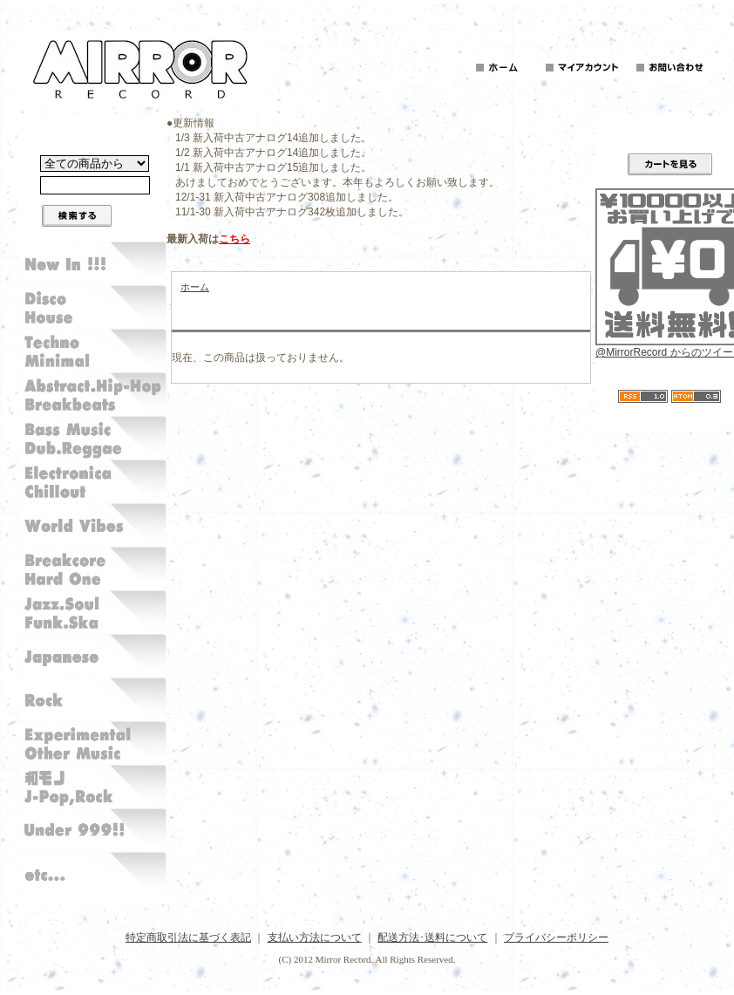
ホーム (194, 287)
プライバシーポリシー (556, 937)
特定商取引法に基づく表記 (188, 937)
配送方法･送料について (432, 937)
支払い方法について (315, 937)
